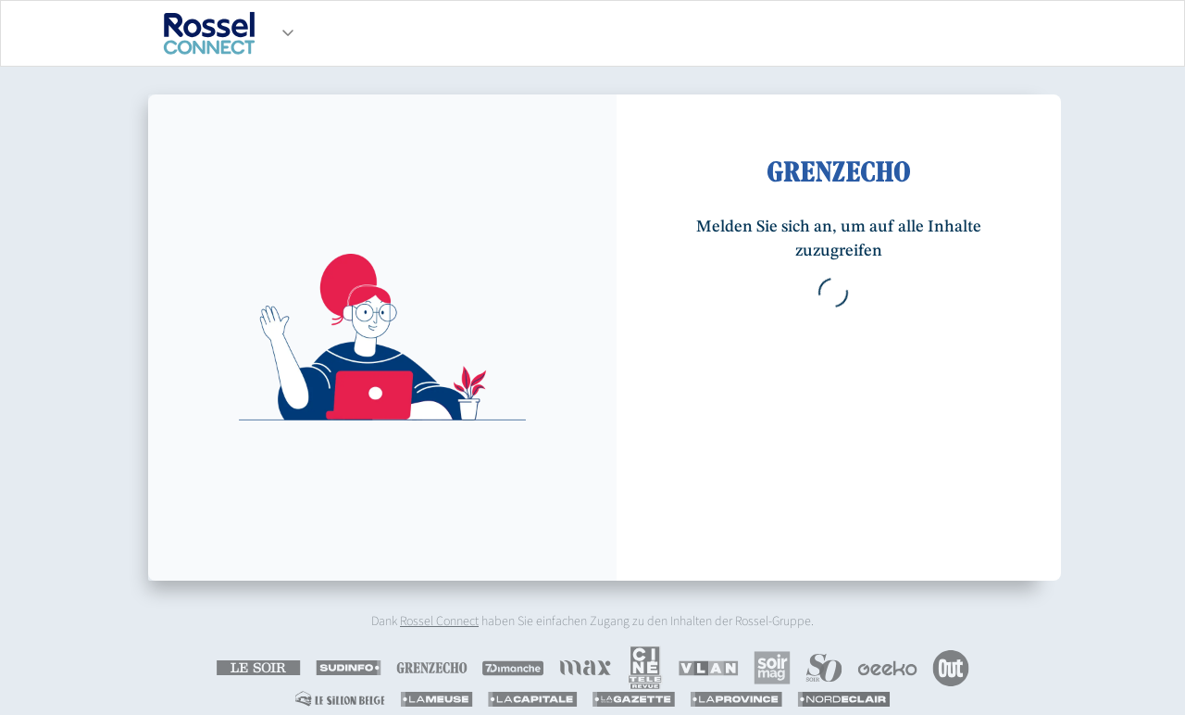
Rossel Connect (439, 621)
